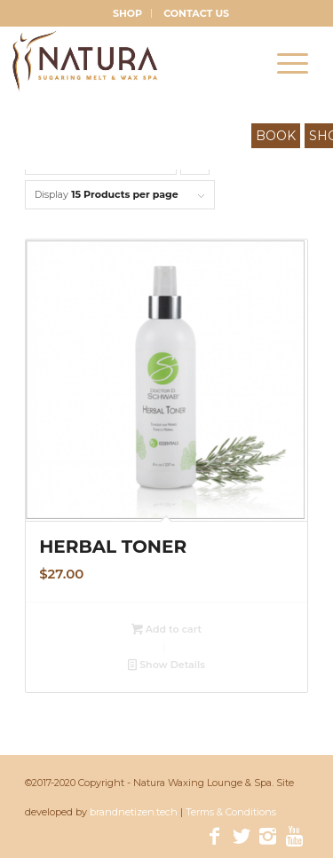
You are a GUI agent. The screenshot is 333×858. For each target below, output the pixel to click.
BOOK (276, 136)
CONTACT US (196, 13)
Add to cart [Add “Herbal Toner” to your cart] (166, 629)
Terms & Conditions (231, 812)
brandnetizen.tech (135, 812)
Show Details (166, 665)
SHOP (127, 13)
